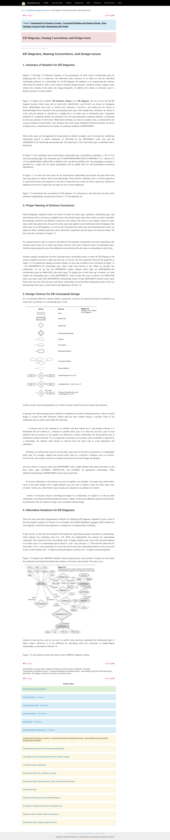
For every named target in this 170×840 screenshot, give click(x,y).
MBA (88, 3)
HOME (45, 3)
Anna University (57, 3)
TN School (97, 3)
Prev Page (27, 15)
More (120, 3)
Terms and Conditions (80, 833)
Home (23, 10)
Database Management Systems (39, 10)
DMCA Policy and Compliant (96, 833)
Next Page (109, 15)
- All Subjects (34, 697)
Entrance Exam (109, 3)
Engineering (79, 3)
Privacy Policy (70, 833)
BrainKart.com (33, 3)
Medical (68, 3)
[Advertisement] (134, 43)
